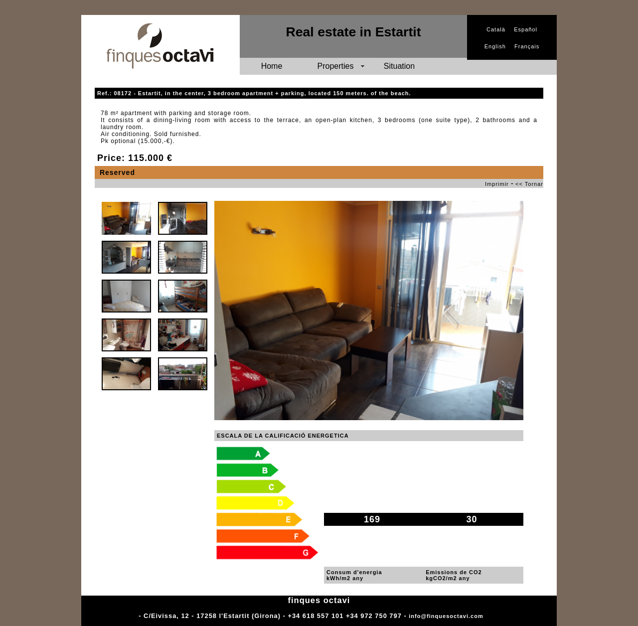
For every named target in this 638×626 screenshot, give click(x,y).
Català (495, 29)
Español (525, 29)
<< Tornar (529, 184)
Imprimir (497, 184)
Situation (399, 66)
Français (526, 46)
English (495, 46)
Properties (336, 66)
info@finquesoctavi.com (446, 616)
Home (272, 66)
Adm (492, 616)
